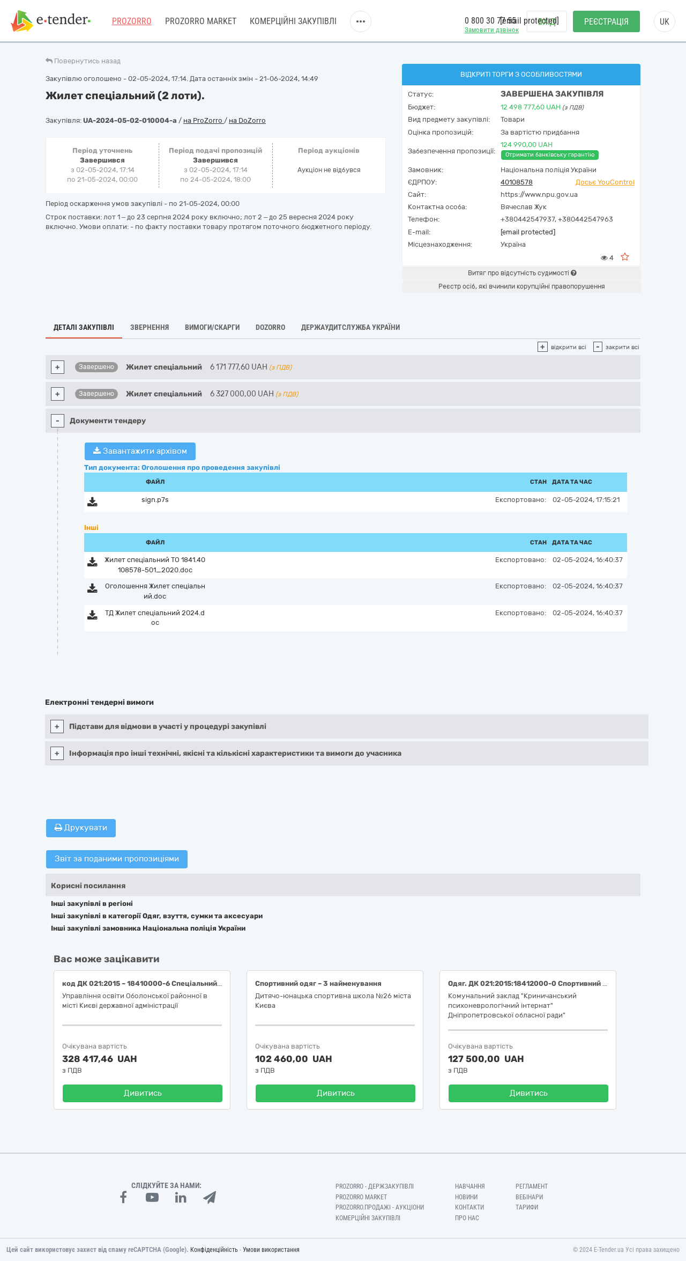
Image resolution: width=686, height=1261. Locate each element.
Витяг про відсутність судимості (522, 273)
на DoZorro (247, 120)
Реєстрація (606, 22)
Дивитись (143, 1093)
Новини (466, 1197)
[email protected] (528, 232)
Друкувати (81, 827)
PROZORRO (132, 21)
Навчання (470, 1186)
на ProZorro (203, 120)
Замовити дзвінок (492, 30)
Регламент (532, 1186)
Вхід (547, 22)
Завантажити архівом (140, 451)
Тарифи (527, 1207)
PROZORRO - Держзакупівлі (374, 1186)
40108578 (517, 182)
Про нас (467, 1218)
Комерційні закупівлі (293, 21)
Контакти (469, 1207)
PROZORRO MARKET (200, 21)
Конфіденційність (214, 1249)
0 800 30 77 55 (490, 21)
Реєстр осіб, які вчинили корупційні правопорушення (521, 286)
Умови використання (271, 1249)
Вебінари (529, 1197)
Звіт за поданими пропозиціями (117, 859)
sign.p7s (155, 500)
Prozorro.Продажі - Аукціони (379, 1207)
